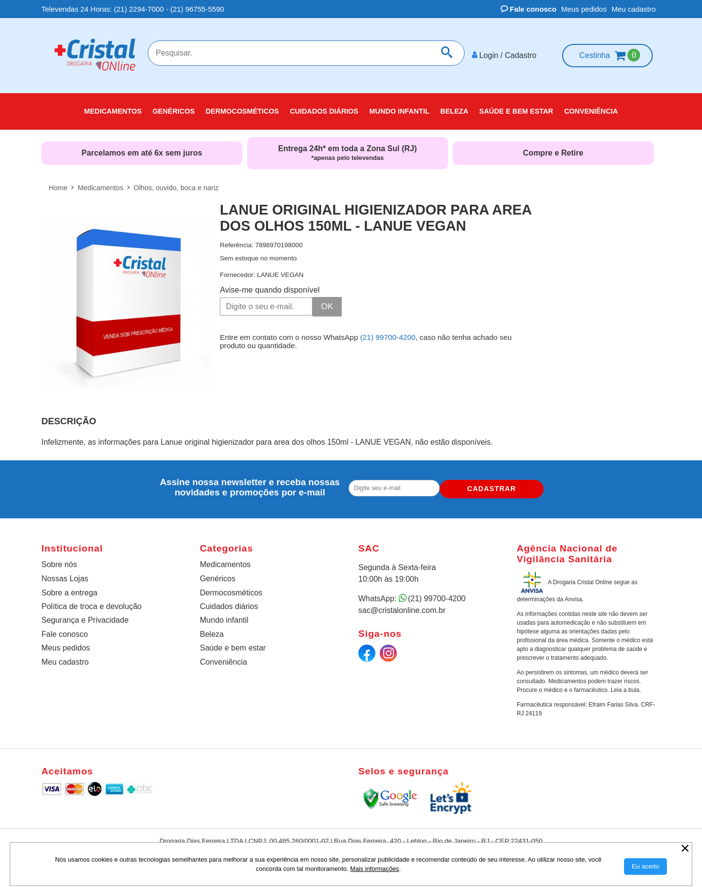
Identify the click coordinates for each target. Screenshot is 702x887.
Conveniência (223, 658)
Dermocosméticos (231, 589)
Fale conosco (529, 9)
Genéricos (217, 575)
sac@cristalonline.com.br (402, 606)
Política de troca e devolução (91, 602)
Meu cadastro (633, 9)
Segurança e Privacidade (85, 616)
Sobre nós (59, 560)
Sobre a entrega (69, 589)
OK (327, 301)
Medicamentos (225, 560)
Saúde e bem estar (233, 644)
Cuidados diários (229, 602)
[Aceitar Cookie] (645, 866)
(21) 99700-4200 (388, 332)
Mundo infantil (224, 616)
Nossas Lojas (64, 575)
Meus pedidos (583, 9)
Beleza (212, 630)
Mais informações (374, 868)
